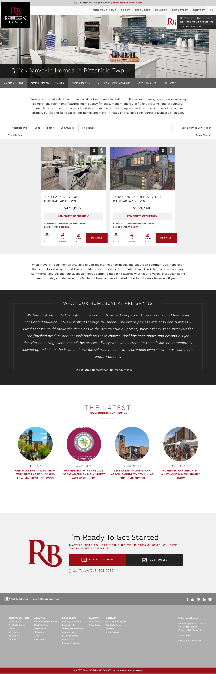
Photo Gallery (95, 622)
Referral (110, 629)
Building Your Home (71, 622)
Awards (38, 636)
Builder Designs (193, 641)
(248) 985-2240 (193, 630)
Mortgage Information (73, 629)
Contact (198, 10)
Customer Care (69, 633)
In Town (170, 83)
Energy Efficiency (70, 644)
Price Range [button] (88, 128)
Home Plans (81, 83)
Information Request (116, 622)
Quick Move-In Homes (47, 83)
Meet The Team (41, 626)
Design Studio (69, 626)
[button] (211, 14)
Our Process (158, 560)
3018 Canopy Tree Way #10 (142, 199)
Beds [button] (37, 128)
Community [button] (67, 128)
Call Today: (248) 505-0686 (92, 571)
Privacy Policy (185, 636)
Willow (133, 228)
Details (90, 238)
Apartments (147, 83)
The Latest (180, 10)
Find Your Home (104, 10)
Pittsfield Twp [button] (19, 128)
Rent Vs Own (68, 640)
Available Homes (17, 626)
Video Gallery (94, 626)
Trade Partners (113, 633)
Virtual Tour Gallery (114, 83)
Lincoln (64, 228)
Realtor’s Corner (70, 636)
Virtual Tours (15, 633)
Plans (11, 629)
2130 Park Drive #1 (73, 199)
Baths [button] (50, 128)
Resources (142, 10)
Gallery (161, 10)
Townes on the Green (72, 224)
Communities (14, 83)
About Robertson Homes (46, 622)
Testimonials (40, 629)
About (125, 10)
